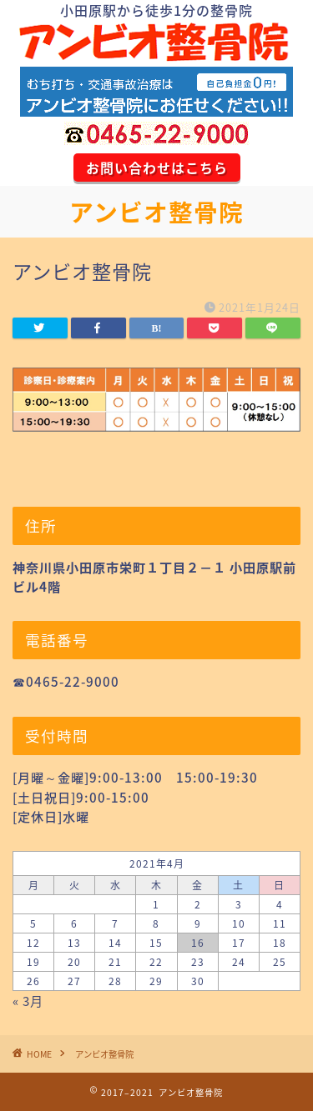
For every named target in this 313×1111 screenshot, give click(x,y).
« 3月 (28, 1000)
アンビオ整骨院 (156, 213)
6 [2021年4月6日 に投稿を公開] (74, 923)
